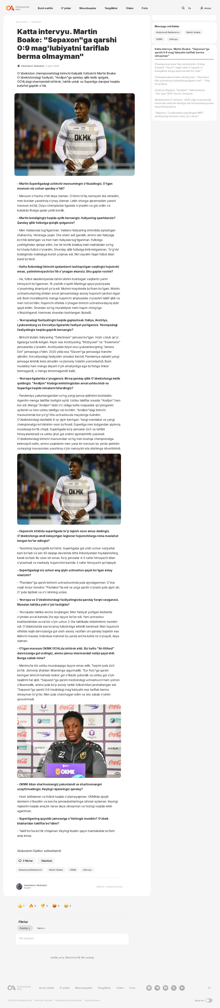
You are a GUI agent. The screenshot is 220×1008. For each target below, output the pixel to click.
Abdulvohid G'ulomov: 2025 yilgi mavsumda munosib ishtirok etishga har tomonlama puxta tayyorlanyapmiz (184, 103)
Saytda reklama (92, 1000)
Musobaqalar (87, 8)
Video (130, 8)
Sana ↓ (41, 928)
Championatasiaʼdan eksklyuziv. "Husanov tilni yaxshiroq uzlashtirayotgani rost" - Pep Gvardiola (182, 80)
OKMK (73, 869)
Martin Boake (56, 869)
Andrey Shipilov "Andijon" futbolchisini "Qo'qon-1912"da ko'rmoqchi (180, 92)
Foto (145, 8)
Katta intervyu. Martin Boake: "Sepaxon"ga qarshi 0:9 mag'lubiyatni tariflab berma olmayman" (182, 52)
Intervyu (87, 869)
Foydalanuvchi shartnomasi (68, 1000)
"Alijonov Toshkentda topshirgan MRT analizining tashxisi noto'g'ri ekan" (179, 114)
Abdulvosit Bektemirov (30, 869)
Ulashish (46, 860)
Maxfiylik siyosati (43, 1000)
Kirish (205, 8)
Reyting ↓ (25, 928)
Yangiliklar (111, 8)
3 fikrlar (26, 861)
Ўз (189, 8)
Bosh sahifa (45, 8)
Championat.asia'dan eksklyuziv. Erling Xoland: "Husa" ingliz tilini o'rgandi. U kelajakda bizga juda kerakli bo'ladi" (180, 67)
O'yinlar (66, 8)
